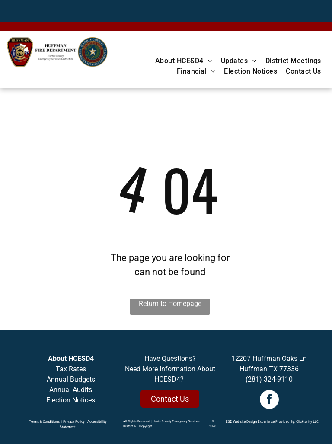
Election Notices (70, 400)
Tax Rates (71, 369)
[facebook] (269, 400)
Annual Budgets (71, 379)
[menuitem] (184, 61)
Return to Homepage (170, 303)
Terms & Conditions (44, 422)
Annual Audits (70, 390)
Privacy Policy (74, 422)
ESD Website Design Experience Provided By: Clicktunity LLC (272, 422)
